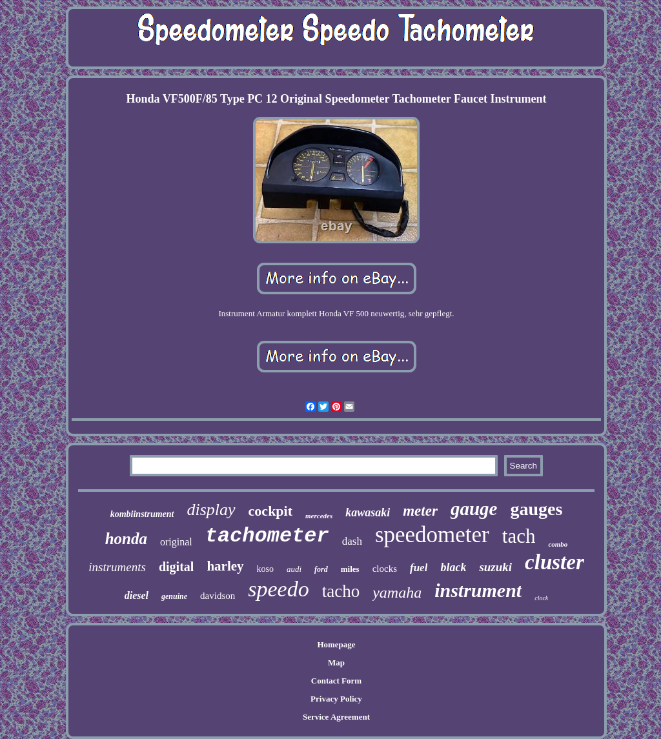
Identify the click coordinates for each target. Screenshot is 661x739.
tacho (341, 591)
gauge (474, 508)
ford (321, 569)
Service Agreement (336, 717)
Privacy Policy (336, 699)
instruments (117, 567)
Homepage (336, 644)
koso (265, 569)
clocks (384, 568)
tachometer (267, 536)
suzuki (495, 567)
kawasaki (367, 512)
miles (350, 569)
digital (176, 567)
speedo (278, 589)
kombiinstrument (142, 514)
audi (294, 569)
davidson (217, 596)
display (211, 509)
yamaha (397, 592)
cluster (554, 562)
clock (541, 598)
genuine (174, 596)
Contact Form (336, 680)
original (176, 541)
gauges (536, 509)
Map (336, 662)
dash (352, 541)
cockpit (270, 511)
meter (420, 511)
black (453, 567)
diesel (136, 595)
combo (557, 544)
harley (225, 566)
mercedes (318, 516)
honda (126, 538)
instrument (478, 590)
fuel (418, 568)
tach (519, 536)
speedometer (432, 534)
